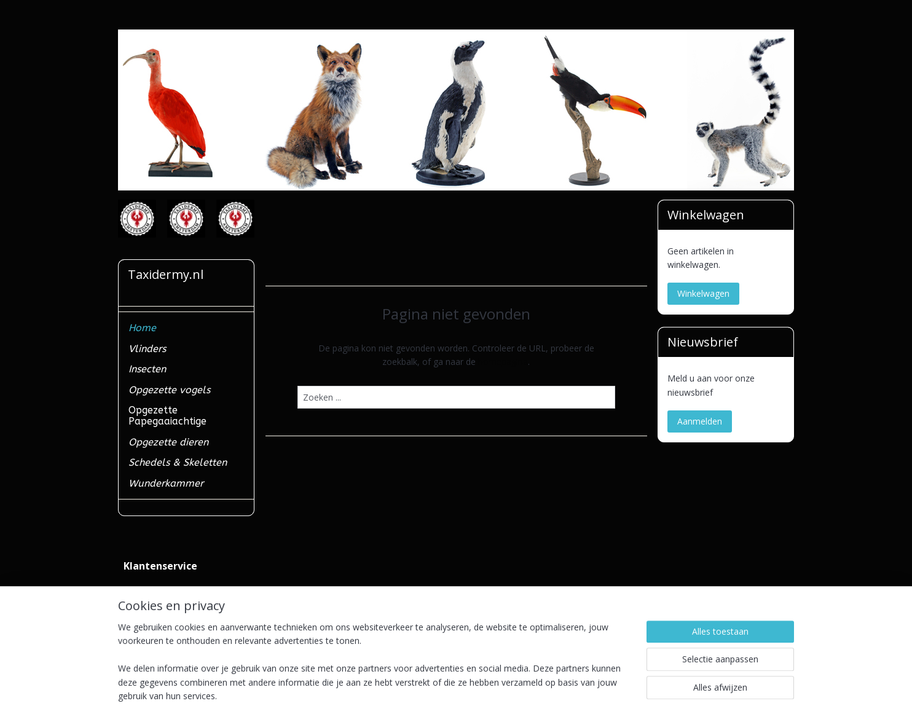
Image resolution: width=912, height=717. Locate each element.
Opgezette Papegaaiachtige (167, 415)
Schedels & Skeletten (177, 462)
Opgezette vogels (169, 390)
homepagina (503, 361)
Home (142, 328)
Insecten (147, 369)
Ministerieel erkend (161, 617)
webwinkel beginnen (481, 694)
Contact (139, 589)
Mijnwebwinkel (588, 694)
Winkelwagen (703, 293)
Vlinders (147, 349)
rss (434, 694)
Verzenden (144, 603)
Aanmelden (699, 421)
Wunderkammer (165, 483)
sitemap (408, 694)
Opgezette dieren (168, 442)
